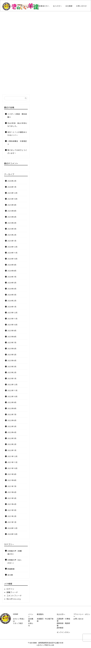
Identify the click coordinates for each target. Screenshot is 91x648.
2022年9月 (11, 402)
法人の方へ (57, 6)
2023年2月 (11, 372)
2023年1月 (11, 378)
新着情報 (11, 569)
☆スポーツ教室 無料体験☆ (17, 115)
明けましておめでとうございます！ (17, 151)
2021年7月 (11, 486)
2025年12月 (12, 193)
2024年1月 (11, 307)
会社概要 (69, 6)
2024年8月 (11, 271)
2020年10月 (12, 534)
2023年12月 (12, 312)
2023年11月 (12, 318)
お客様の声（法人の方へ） (14, 561)
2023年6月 (11, 348)
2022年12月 (12, 384)
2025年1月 (11, 241)
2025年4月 (11, 223)
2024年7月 (11, 277)
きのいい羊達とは (28, 6)
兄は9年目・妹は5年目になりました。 (17, 124)
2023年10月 (12, 325)
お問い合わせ (81, 6)
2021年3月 (11, 510)
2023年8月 (11, 336)
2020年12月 (12, 528)
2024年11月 (12, 253)
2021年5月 (11, 498)
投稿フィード (12, 592)
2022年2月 (11, 444)
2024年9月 (11, 265)
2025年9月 (11, 205)
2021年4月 (11, 504)
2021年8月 (11, 480)
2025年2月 (11, 235)
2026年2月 (11, 181)
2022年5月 (11, 426)
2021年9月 (11, 474)
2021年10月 (12, 468)
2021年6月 (11, 492)
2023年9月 (11, 330)
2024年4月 (11, 289)
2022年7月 (11, 414)
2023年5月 (11, 354)
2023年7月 (11, 342)
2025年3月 (11, 229)
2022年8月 (11, 408)
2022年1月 (11, 450)
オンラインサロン (63, 632)
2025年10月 (12, 199)
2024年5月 (11, 283)
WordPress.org (14, 599)
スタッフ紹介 (18, 623)
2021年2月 (11, 516)
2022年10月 (12, 396)
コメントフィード (14, 595)
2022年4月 (11, 432)
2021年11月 (12, 462)
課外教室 (60, 628)
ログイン (10, 589)
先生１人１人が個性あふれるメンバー (17, 133)
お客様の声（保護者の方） (14, 552)
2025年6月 (11, 217)
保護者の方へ (44, 6)
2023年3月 (11, 366)
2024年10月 (12, 259)
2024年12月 (12, 247)
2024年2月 (11, 301)
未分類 (10, 575)
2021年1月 (11, 522)
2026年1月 (11, 187)
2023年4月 (11, 360)
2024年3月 (11, 295)
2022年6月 (11, 420)
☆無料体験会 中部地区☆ (17, 142)
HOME (15, 614)
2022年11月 (12, 390)
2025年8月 (11, 211)
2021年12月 (12, 456)
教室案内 (40, 614)
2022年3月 (11, 438)
